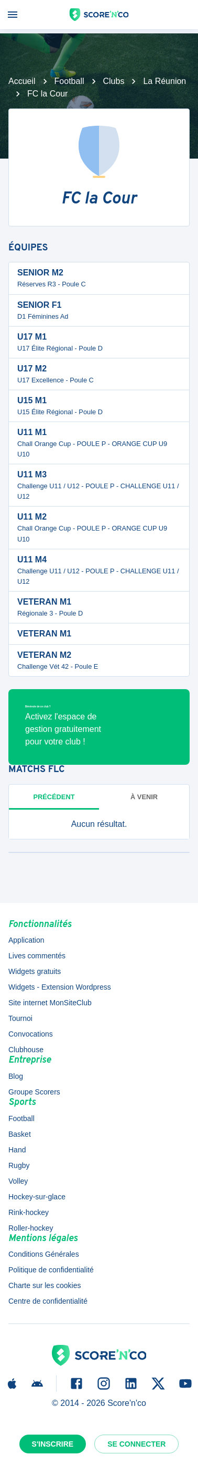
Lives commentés (36, 956)
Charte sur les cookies (44, 1285)
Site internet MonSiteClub (50, 1002)
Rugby (18, 1165)
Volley (18, 1181)
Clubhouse (25, 1049)
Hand (17, 1150)
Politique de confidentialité (51, 1270)
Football (69, 81)
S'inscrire (53, 1444)
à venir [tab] (144, 797)
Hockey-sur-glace (36, 1197)
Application (26, 940)
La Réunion (164, 81)
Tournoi (20, 1018)
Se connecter (136, 1444)
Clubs (114, 81)
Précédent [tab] (54, 797)
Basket (19, 1134)
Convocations (30, 1034)
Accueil (22, 81)
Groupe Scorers (34, 1092)
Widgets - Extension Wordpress (59, 987)
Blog (15, 1076)
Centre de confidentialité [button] (47, 1301)
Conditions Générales (43, 1254)
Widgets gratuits (34, 971)
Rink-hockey (28, 1212)
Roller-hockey (30, 1228)
